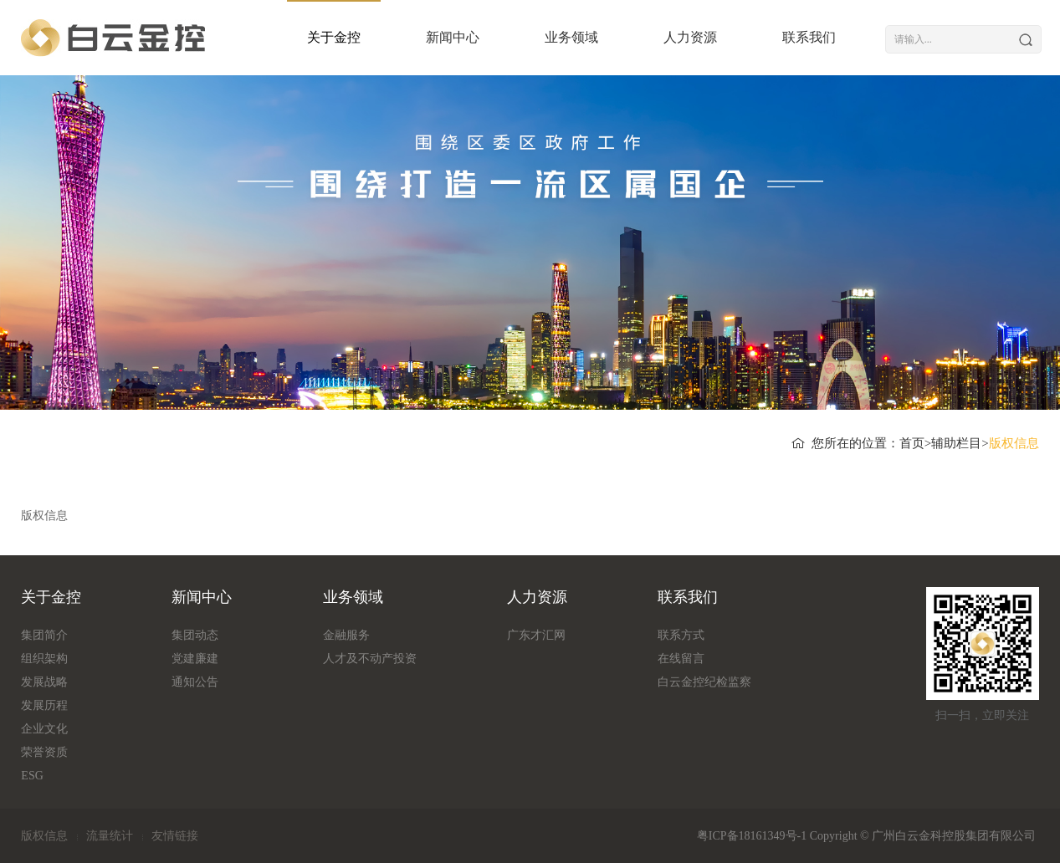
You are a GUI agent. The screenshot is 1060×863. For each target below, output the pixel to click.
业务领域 (554, 37)
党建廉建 (195, 658)
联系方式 (681, 635)
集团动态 (195, 635)
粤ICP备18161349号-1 (752, 836)
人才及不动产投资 (370, 658)
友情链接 (174, 836)
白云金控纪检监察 (704, 682)
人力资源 (672, 37)
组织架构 (44, 658)
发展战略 (44, 682)
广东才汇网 (536, 635)
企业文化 (44, 729)
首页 (911, 443)
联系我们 (791, 37)
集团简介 (44, 635)
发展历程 (44, 705)
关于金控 (316, 37)
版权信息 (44, 836)
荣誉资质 (44, 752)
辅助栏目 (956, 443)
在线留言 (681, 658)
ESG (32, 775)
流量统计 (109, 836)
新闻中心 (435, 37)
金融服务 (346, 635)
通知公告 (195, 682)
